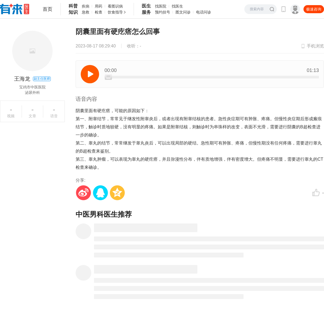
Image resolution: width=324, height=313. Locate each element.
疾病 (85, 6)
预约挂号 (162, 12)
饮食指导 (115, 12)
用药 (98, 6)
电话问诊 (203, 12)
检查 (98, 12)
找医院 (160, 6)
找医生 (177, 6)
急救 (85, 12)
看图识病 (115, 6)
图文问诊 (183, 12)
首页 (47, 9)
